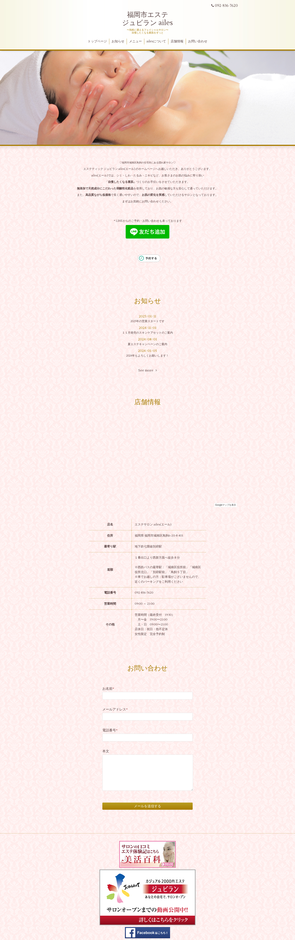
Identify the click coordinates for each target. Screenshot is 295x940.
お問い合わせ (197, 41)
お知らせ (118, 41)
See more (147, 370)
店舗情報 (177, 41)
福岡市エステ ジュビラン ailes (147, 19)
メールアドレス (115, 709)
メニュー (135, 41)
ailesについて (156, 41)
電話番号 (110, 730)
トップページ (97, 41)
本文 (105, 751)
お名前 (108, 689)
